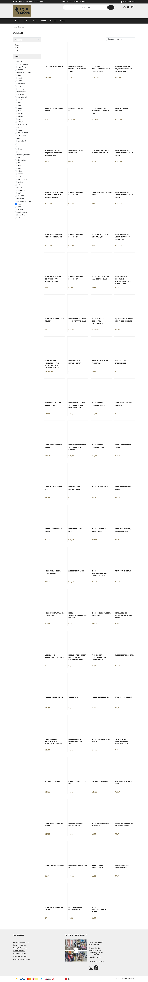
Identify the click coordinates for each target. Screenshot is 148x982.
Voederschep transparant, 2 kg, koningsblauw (99, 657)
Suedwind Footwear (24, 201)
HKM (19, 185)
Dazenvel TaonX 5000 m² (54, 66)
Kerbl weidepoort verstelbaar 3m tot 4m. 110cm (124, 153)
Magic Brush (21, 215)
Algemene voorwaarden (21, 942)
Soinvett (20, 127)
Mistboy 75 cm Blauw (123, 571)
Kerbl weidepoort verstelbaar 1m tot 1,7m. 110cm (122, 237)
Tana (19, 86)
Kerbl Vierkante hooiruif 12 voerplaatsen (98, 321)
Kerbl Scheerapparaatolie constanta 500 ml (99, 573)
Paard (17, 45)
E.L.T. (19, 144)
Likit (18, 218)
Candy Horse (21, 92)
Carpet (19, 152)
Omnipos (132, 978)
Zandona (20, 70)
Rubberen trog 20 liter (124, 655)
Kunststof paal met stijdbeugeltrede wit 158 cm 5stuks (53, 153)
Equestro (20, 94)
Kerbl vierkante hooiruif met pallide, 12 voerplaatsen (101, 69)
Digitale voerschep (52, 781)
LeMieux (20, 182)
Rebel (19, 103)
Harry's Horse (22, 135)
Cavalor (20, 108)
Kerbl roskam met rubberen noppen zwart (75, 741)
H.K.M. (19, 176)
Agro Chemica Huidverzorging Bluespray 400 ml (122, 741)
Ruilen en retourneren (20, 945)
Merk (17, 56)
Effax (19, 75)
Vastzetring (73, 697)
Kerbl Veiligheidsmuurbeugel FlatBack (77, 615)
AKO (18, 138)
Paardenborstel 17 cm (100, 697)
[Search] (87, 7)
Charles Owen (22, 160)
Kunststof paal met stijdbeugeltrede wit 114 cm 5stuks (123, 69)
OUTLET (43, 21)
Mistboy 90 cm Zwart (100, 781)
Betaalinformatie (19, 951)
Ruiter (17, 48)
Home (17, 21)
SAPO (19, 157)
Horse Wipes (21, 67)
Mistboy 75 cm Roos (76, 571)
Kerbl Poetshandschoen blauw (99, 909)
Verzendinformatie (19, 954)
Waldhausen (21, 190)
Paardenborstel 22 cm (123, 697)
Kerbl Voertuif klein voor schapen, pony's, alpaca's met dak (77, 405)
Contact (62, 21)
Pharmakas (21, 83)
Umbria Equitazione (24, 72)
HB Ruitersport (22, 64)
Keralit (19, 100)
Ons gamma (19, 40)
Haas (19, 105)
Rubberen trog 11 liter (54, 697)
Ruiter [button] (34, 21)
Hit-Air (19, 149)
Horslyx (20, 122)
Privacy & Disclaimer (20, 948)
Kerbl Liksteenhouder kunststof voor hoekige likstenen (77, 657)
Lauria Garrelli (22, 97)
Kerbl (19, 204)
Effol (19, 111)
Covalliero (20, 198)
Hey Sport (20, 113)
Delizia (19, 81)
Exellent (20, 168)
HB (18, 146)
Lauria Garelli (22, 141)
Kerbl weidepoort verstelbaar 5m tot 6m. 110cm (77, 69)
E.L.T (18, 193)
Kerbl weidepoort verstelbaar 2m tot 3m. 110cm (124, 195)
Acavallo (20, 174)
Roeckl (19, 130)
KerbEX (19, 78)
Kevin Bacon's (22, 124)
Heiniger (20, 116)
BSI (18, 163)
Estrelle (20, 209)
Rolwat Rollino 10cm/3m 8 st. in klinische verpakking (53, 741)
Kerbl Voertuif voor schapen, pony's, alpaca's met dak (53, 279)
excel (19, 119)
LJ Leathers (21, 196)
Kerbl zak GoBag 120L (100, 487)
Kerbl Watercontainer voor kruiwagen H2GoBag (77, 447)
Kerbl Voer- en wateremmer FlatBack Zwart (123, 615)
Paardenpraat (22, 89)
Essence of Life (22, 133)
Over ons (53, 21)
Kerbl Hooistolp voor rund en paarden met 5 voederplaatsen (54, 195)
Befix (19, 207)
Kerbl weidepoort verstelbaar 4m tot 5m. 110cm (101, 111)
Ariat (19, 166)
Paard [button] (25, 21)
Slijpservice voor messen (21, 959)
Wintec (19, 61)
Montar (19, 187)
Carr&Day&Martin (23, 155)
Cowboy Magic (22, 212)
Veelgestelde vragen (20, 956)
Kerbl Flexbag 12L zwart (54, 865)
